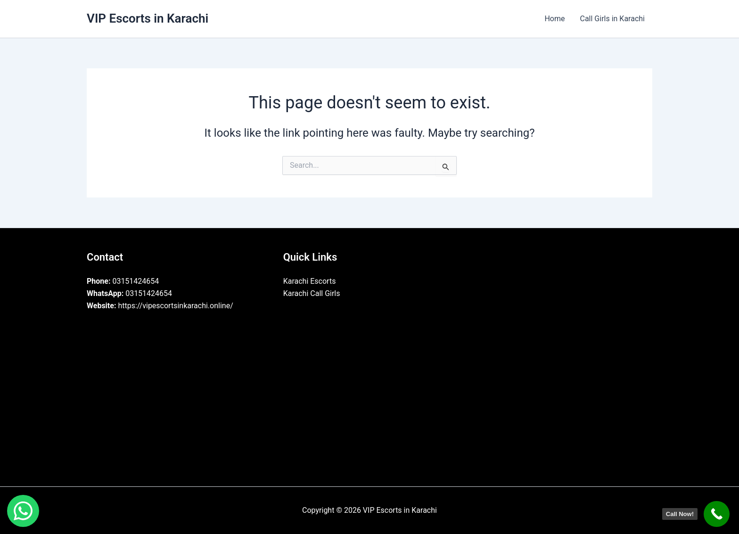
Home (554, 18)
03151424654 (123, 281)
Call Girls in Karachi (612, 18)
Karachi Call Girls (311, 293)
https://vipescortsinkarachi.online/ (160, 305)
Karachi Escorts (309, 281)
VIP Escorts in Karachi (147, 18)
